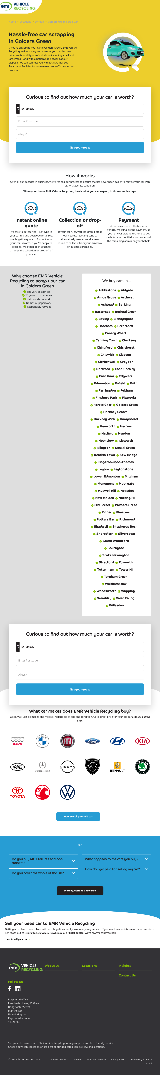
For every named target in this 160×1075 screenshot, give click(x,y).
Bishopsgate (121, 319)
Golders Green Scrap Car (63, 21)
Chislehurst (124, 347)
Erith (132, 383)
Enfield (118, 383)
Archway (125, 297)
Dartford (101, 369)
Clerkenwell (105, 362)
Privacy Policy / (118, 1059)
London (39, 21)
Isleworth (124, 441)
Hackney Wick (102, 419)
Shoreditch (103, 534)
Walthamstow (114, 584)
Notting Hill (125, 498)
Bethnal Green (124, 312)
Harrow (124, 426)
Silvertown (125, 534)
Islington (101, 448)
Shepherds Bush (123, 527)
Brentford (123, 326)
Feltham (125, 390)
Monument (104, 484)
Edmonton (100, 383)
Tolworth (124, 562)
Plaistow (121, 512)
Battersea (101, 312)
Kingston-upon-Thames (114, 462)
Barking (123, 304)
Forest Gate (101, 405)
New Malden (103, 498)
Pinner (105, 512)
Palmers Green (124, 505)
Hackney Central (114, 412)
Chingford (102, 347)
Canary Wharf (114, 333)
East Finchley (123, 369)
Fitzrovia (127, 398)
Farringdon (105, 390)
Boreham (104, 326)
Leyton (102, 469)
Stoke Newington (114, 555)
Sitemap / (79, 1059)
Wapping (126, 591)
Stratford (104, 562)
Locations (25, 21)
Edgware (123, 376)
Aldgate (125, 290)
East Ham (105, 376)
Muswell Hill (105, 491)
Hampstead (127, 419)
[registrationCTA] (82, 109)
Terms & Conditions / (97, 1059)
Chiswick (105, 355)
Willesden (115, 605)
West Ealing (123, 598)
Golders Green (125, 405)
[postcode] (80, 121)
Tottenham (104, 569)
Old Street (100, 505)
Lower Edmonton (105, 476)
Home (12, 21)
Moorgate (124, 484)
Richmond (125, 519)
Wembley (102, 598)
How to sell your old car (78, 816)
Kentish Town (103, 455)
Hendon (122, 433)
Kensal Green (123, 448)
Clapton (123, 355)
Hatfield (105, 433)
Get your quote (80, 147)
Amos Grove (105, 297)
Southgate (114, 548)
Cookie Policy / (136, 1059)
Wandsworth (104, 591)
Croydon (125, 362)
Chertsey (127, 340)
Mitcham (129, 476)
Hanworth (105, 426)
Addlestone (105, 290)
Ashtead (105, 304)
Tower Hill (124, 569)
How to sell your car (17, 939)
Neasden (125, 491)
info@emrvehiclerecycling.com (48, 932)
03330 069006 (76, 932)
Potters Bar (104, 519)
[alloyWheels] (80, 134)
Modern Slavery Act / (60, 1059)
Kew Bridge (126, 455)
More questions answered (80, 890)
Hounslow (104, 441)
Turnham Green (114, 577)
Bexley (102, 319)
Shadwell (99, 527)
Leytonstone (121, 469)
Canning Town (104, 340)
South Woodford (114, 541)
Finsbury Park (104, 398)
